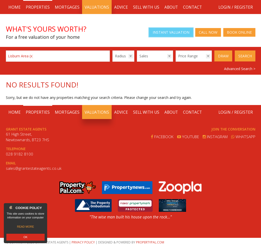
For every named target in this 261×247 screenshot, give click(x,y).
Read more (25, 226)
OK (25, 237)
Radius (120, 56)
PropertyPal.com (150, 242)
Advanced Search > (239, 68)
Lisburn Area (21, 56)
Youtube (188, 136)
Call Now (208, 32)
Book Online (239, 32)
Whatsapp (243, 136)
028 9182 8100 (19, 154)
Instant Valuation (171, 32)
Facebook (162, 136)
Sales (143, 56)
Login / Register (235, 7)
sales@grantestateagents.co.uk (33, 168)
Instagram (215, 136)
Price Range (188, 56)
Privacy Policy (83, 242)
